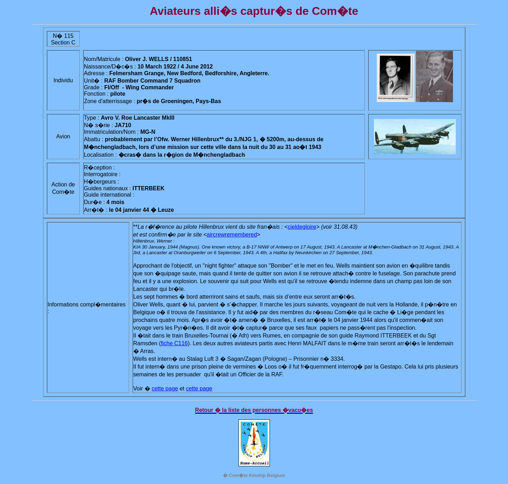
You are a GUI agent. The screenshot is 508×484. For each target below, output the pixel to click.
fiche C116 (174, 343)
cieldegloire (302, 227)
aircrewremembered (232, 235)
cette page (165, 389)
